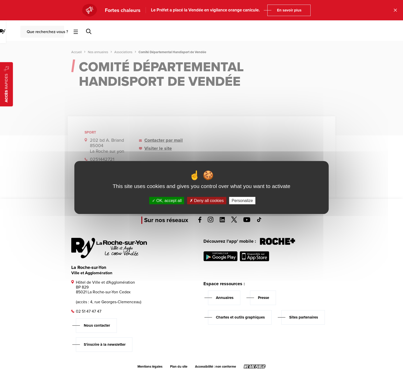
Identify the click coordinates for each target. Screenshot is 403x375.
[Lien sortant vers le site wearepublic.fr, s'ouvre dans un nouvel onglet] (255, 367)
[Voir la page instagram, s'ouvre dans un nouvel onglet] (210, 221)
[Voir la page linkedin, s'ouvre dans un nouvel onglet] (222, 221)
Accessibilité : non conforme (215, 367)
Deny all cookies (207, 200)
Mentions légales (149, 367)
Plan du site (178, 367)
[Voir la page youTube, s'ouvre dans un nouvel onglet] (246, 221)
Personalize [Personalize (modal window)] (242, 200)
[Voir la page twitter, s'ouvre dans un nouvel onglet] (234, 221)
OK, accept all (167, 200)
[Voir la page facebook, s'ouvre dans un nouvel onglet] (199, 221)
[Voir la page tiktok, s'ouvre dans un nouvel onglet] (259, 221)
